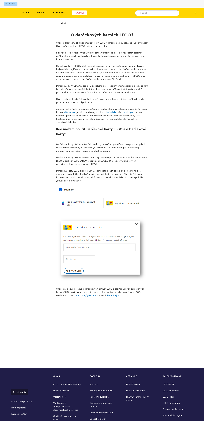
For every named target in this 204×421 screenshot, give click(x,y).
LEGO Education (171, 391)
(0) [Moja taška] (193, 13)
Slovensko (20, 392)
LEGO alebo (111, 112)
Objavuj (41, 12)
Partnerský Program (173, 415)
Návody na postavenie (101, 391)
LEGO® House (133, 384)
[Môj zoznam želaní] (186, 13)
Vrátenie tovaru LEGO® (101, 413)
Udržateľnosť (59, 397)
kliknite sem (70, 112)
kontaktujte (127, 112)
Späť (61, 23)
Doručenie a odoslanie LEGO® (101, 405)
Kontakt (94, 384)
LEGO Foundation (171, 403)
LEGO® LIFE (168, 384)
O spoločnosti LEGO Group (67, 384)
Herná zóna (11, 4)
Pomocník (59, 12)
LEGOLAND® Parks (135, 391)
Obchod (25, 12)
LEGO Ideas (168, 397)
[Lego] (8, 13)
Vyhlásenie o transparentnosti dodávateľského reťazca (65, 406)
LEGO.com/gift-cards (85, 295)
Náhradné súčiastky (99, 397)
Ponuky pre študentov (174, 409)
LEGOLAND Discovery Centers (137, 398)
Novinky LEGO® (61, 391)
